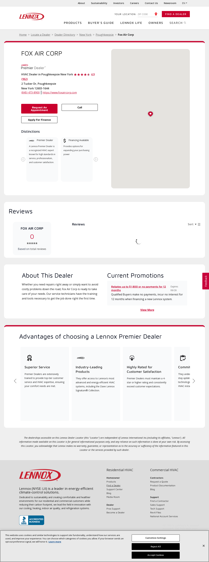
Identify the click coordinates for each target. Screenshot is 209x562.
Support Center (114, 489)
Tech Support (157, 508)
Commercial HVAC (164, 470)
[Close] (203, 545)
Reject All (156, 546)
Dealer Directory (64, 35)
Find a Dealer (175, 14)
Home (23, 35)
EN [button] (183, 3)
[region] (104, 546)
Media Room (113, 496)
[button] (150, 114)
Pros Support (113, 508)
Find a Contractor (159, 500)
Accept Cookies (156, 554)
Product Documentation (162, 485)
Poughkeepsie (105, 35)
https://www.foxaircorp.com (59, 92)
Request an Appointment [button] (39, 109)
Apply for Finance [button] (39, 119)
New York (85, 35)
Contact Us (151, 3)
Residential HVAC (119, 470)
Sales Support (157, 504)
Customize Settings (155, 537)
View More (147, 310)
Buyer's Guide (102, 23)
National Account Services (164, 516)
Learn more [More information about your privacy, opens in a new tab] (54, 541)
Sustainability (99, 3)
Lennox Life (132, 23)
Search (181, 22)
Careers (134, 3)
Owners (156, 23)
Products (73, 23)
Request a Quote (159, 481)
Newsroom (170, 3)
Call (80, 107)
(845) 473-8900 (30, 92)
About (81, 3)
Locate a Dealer (40, 35)
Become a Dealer (115, 512)
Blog (108, 493)
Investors (118, 3)
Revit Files (155, 512)
